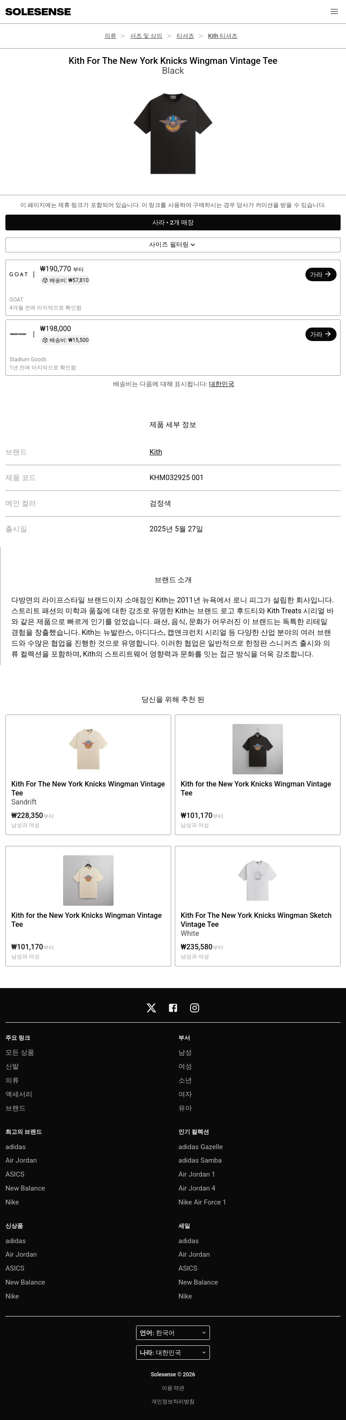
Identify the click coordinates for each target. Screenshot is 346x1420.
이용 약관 (173, 1388)
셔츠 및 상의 (146, 35)
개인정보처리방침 (173, 1401)
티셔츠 (185, 35)
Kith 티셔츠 (222, 35)
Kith (156, 452)
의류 (110, 35)
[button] (334, 11)
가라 (321, 274)
